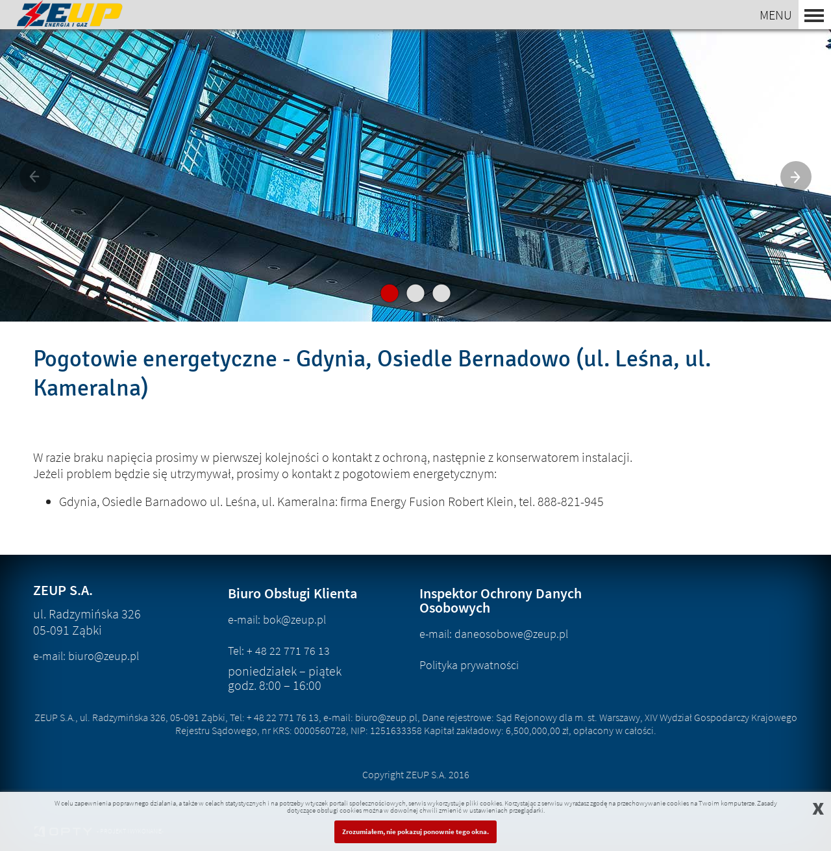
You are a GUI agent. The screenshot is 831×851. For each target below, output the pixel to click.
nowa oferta (415, 223)
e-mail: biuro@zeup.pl (86, 655)
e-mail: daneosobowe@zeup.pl (493, 633)
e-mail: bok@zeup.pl (277, 619)
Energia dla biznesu (418, 174)
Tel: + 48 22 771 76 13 (279, 650)
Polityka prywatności (469, 664)
